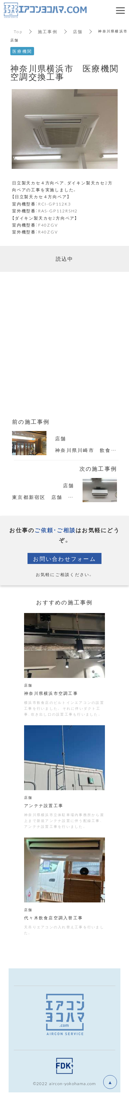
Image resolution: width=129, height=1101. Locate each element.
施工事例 (47, 31)
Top (18, 31)
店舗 (78, 31)
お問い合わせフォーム (64, 558)
